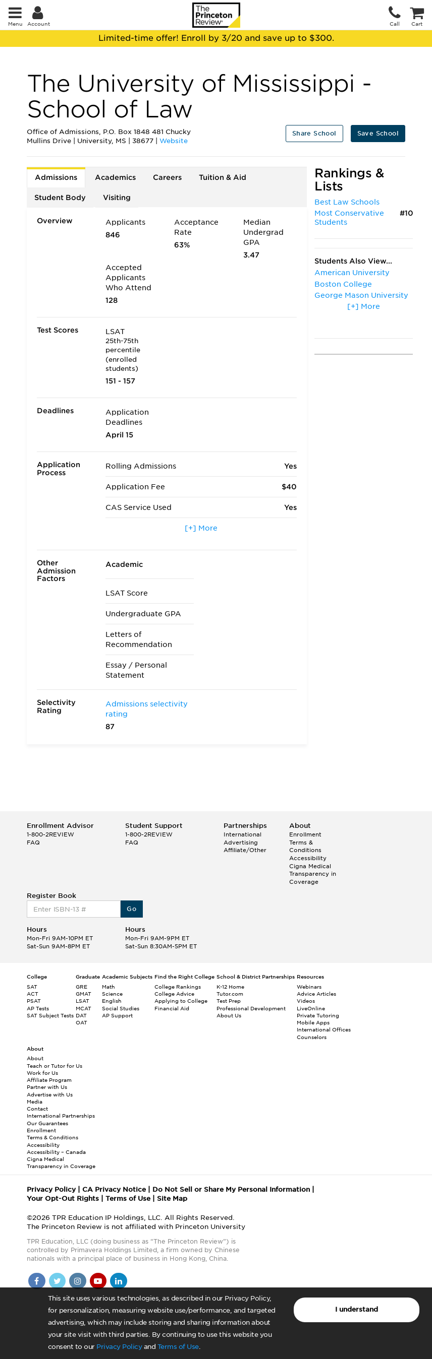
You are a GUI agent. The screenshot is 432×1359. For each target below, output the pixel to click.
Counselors (312, 1037)
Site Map (172, 1198)
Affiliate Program (49, 1080)
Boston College (343, 284)
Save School (378, 133)
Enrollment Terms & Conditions (305, 842)
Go (131, 909)
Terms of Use (178, 1346)
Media (34, 1101)
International (242, 834)
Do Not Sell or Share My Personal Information (231, 1189)
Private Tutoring (318, 1015)
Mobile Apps (313, 1022)
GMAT (83, 994)
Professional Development (251, 1008)
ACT (32, 994)
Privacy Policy (119, 1346)
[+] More (201, 528)
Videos (306, 1001)
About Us (229, 1015)
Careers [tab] (167, 177)
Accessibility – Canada (56, 1152)
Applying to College (180, 1001)
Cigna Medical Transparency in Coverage (312, 874)
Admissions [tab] (56, 177)
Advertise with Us (50, 1094)
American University (352, 273)
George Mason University (361, 295)
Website (173, 141)
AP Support (117, 1015)
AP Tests (38, 1008)
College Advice (174, 994)
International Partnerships (61, 1116)
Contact (37, 1109)
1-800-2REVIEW (50, 834)
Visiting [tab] (117, 197)
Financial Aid (171, 1008)
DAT (81, 1015)
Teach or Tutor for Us (54, 1066)
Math (108, 987)
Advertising (241, 842)
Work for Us (42, 1073)
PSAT (34, 1001)
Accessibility (308, 858)
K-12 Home (230, 987)
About (35, 1058)
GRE (81, 987)
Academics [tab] (115, 177)
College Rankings (177, 987)
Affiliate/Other (245, 850)
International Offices (324, 1029)
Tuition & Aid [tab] (222, 177)
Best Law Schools (347, 202)
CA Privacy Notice (114, 1189)
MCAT (83, 1008)
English (112, 1001)
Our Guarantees (47, 1123)
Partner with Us (47, 1087)
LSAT (82, 1001)
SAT (32, 987)
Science (112, 994)
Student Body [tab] (60, 197)
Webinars (309, 987)
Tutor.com (230, 994)
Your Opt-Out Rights (63, 1198)
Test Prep (229, 1001)
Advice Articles (316, 994)
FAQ (33, 842)
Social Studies (120, 1008)
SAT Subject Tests (50, 1015)
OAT (81, 1022)
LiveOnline (311, 1008)
